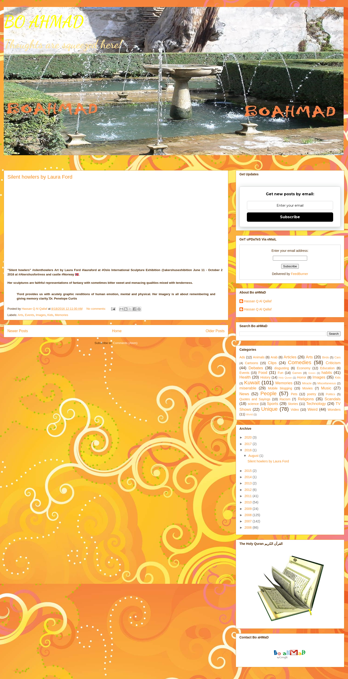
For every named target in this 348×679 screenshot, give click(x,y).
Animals (258, 357)
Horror (301, 377)
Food (262, 372)
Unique (269, 409)
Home (117, 331)
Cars (337, 357)
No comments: (96, 308)
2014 (249, 477)
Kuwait (252, 382)
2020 (249, 437)
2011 (249, 496)
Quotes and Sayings (254, 399)
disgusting (281, 368)
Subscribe (290, 217)
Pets (294, 394)
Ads (242, 357)
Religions (306, 399)
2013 (249, 483)
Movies (307, 388)
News (244, 394)
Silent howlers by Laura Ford (39, 177)
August (253, 456)
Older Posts (215, 331)
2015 (249, 471)
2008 (249, 515)
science (253, 404)
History (265, 377)
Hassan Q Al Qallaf (257, 301)
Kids (50, 315)
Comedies (299, 362)
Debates (255, 368)
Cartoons (251, 363)
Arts (20, 315)
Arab (274, 357)
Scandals (333, 399)
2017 (249, 444)
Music (326, 388)
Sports (272, 403)
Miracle (307, 383)
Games (297, 373)
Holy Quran (285, 377)
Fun (280, 373)
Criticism (333, 363)
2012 (249, 490)
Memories (61, 315)
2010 (249, 502)
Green (312, 373)
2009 (249, 509)
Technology (316, 403)
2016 (249, 450)
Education (327, 368)
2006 (249, 527)
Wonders (334, 409)
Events (29, 315)
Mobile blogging (280, 388)
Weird (312, 409)
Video (295, 409)
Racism (285, 399)
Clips (272, 363)
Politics (330, 394)
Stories (293, 404)
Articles (290, 357)
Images (41, 315)
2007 (249, 521)
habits (327, 372)
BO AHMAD (44, 22)
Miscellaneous (326, 383)
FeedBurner (299, 274)
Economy (303, 368)
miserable (247, 388)
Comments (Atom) (125, 343)
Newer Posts (17, 331)
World (249, 414)
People (268, 393)
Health (245, 377)
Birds (325, 357)
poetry (311, 394)
